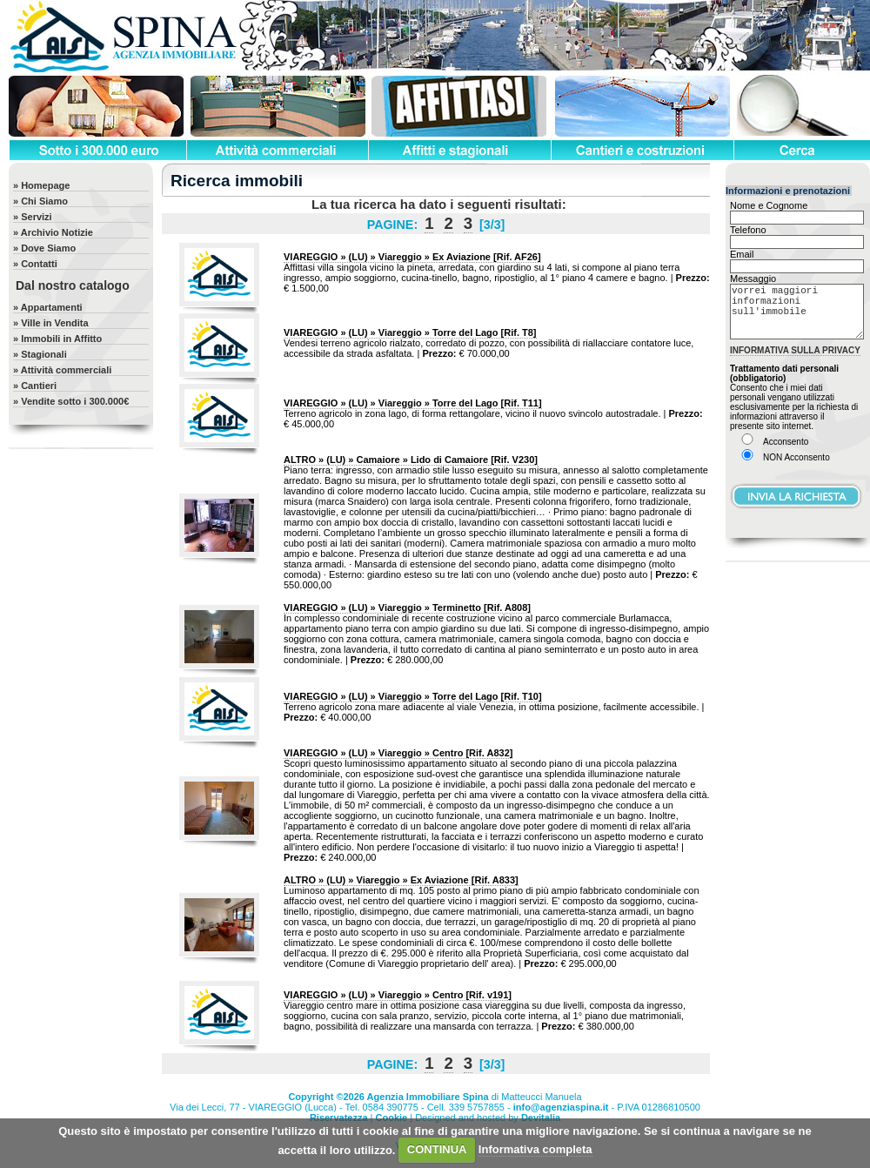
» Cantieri (35, 385)
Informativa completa (535, 1149)
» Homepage (41, 185)
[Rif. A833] (401, 880)
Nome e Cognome (768, 205)
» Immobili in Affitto (57, 338)
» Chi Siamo (40, 201)
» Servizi (32, 216)
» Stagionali (40, 354)
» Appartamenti (48, 307)
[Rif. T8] (410, 332)
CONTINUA (437, 1149)
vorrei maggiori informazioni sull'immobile (797, 318)
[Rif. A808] (407, 607)
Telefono (748, 230)
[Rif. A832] (398, 753)
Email (742, 254)
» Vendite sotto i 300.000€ (71, 401)
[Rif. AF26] (412, 257)
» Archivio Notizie (53, 232)
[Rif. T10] (413, 696)
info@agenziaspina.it (561, 1107)
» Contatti (35, 263)
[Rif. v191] (398, 995)
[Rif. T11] (413, 403)
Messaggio (753, 278)
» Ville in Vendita (51, 323)
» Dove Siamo (44, 248)
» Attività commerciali (62, 370)
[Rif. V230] (411, 459)
